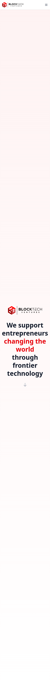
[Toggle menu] (46, 4)
